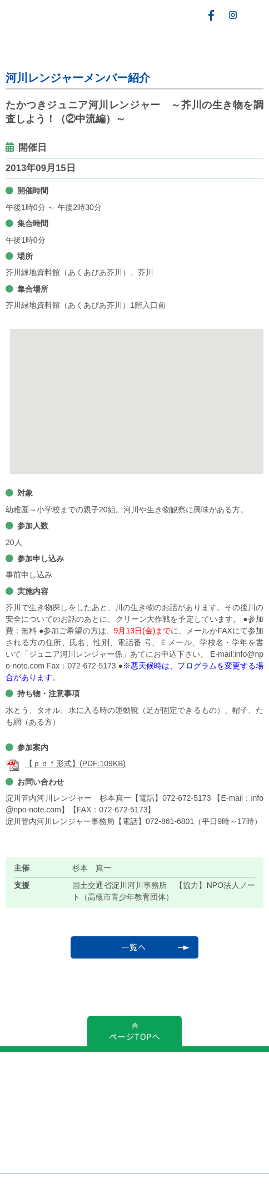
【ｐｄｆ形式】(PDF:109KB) (66, 763)
